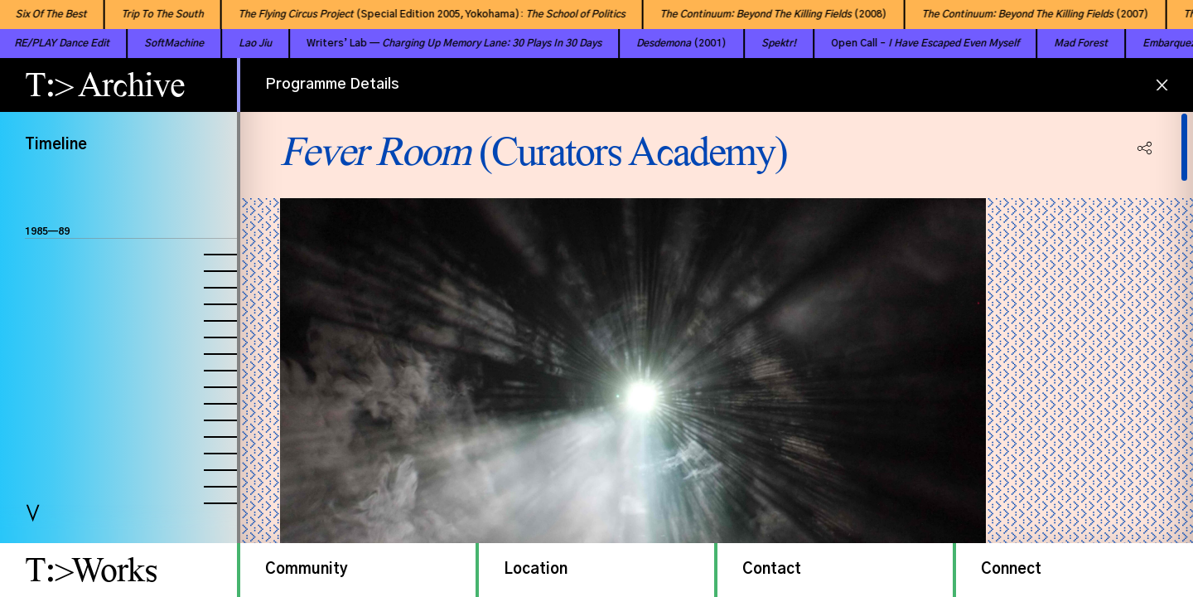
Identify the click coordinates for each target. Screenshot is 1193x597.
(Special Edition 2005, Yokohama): (415, 14)
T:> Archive (105, 85)
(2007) (1019, 14)
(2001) (650, 43)
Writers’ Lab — (422, 43)
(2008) (757, 14)
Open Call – (893, 43)
